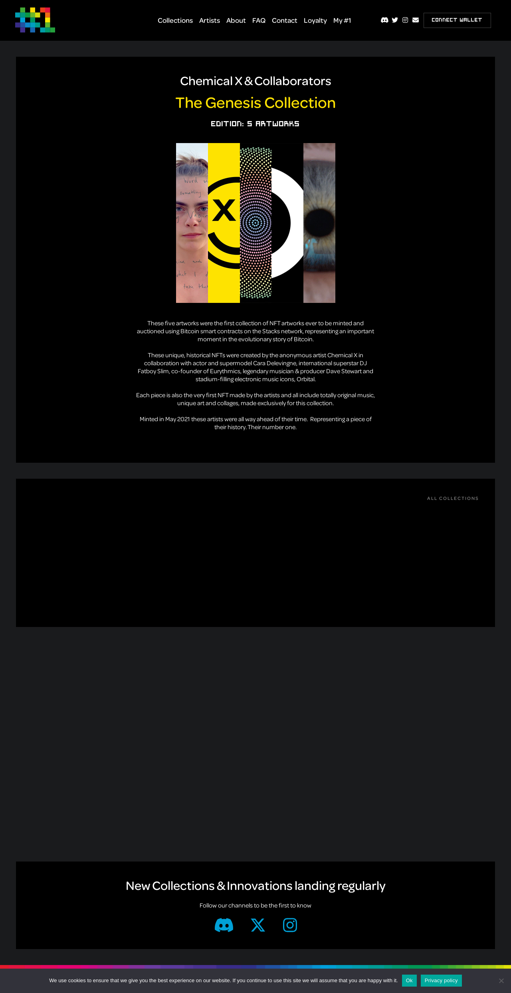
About (236, 20)
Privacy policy (441, 980)
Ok (409, 980)
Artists (209, 20)
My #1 (342, 20)
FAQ (258, 20)
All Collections (453, 498)
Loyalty (315, 20)
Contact (284, 20)
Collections (175, 20)
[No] (501, 981)
